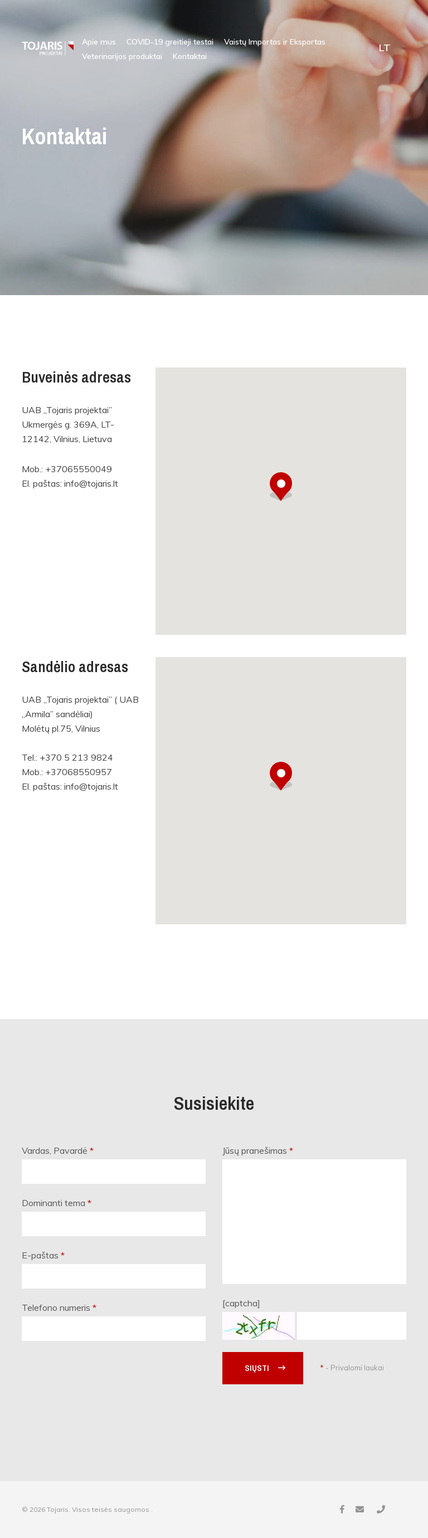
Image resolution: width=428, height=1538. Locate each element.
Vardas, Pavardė (58, 1150)
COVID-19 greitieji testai (170, 42)
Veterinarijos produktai (122, 56)
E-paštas (43, 1255)
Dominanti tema (56, 1202)
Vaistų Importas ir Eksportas (274, 42)
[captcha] (241, 1303)
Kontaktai (190, 56)
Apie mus (99, 42)
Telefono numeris (59, 1307)
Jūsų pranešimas (257, 1150)
